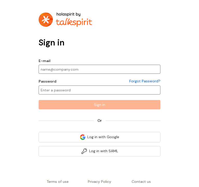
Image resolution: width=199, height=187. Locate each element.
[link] (99, 137)
